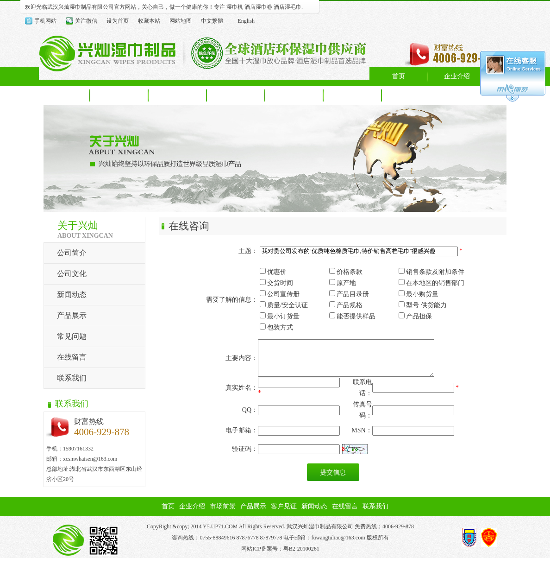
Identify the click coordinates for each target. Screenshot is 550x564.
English (246, 21)
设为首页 (117, 21)
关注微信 (86, 21)
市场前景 (223, 512)
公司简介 (72, 253)
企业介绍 (192, 512)
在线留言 (72, 357)
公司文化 (72, 274)
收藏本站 (149, 21)
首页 (168, 512)
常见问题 (72, 336)
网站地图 (180, 21)
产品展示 (72, 315)
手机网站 (45, 21)
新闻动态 (72, 294)
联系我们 (72, 378)
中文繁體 (212, 21)
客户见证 (284, 512)
